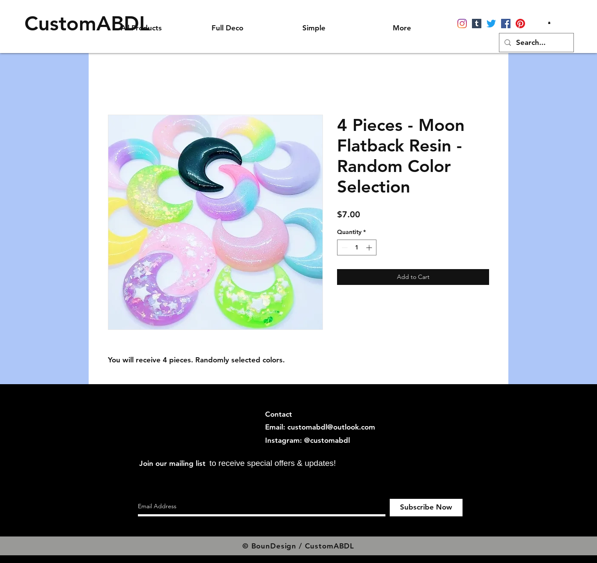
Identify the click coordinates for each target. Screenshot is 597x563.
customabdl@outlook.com (331, 427)
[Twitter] (491, 23)
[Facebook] (505, 23)
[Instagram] (462, 23)
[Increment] (369, 247)
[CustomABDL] (87, 23)
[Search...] (535, 42)
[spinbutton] (356, 247)
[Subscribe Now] (426, 507)
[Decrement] (343, 247)
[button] (549, 22)
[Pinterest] (520, 23)
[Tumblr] (476, 23)
